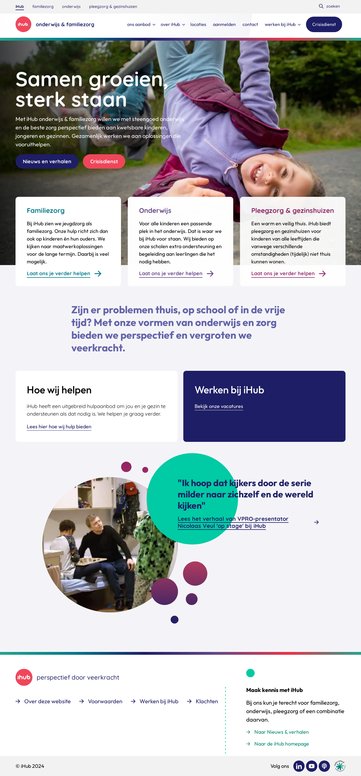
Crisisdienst (104, 161)
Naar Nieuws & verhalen (281, 732)
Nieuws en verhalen (47, 161)
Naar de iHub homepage (281, 743)
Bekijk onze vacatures (219, 406)
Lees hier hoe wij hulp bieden (59, 426)
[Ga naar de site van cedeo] (339, 766)
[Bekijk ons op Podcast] (324, 766)
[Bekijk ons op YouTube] (311, 766)
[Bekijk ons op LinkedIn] (299, 766)
